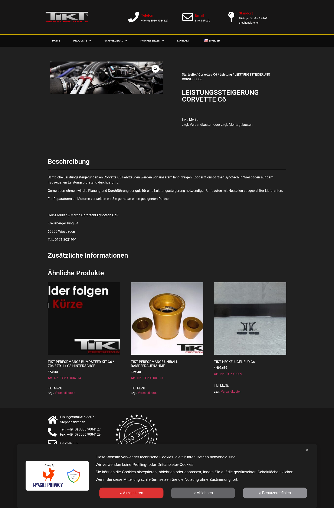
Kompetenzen (152, 40)
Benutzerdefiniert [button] (275, 493)
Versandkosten (65, 393)
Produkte (82, 40)
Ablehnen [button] (203, 493)
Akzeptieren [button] (131, 493)
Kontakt (183, 40)
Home (56, 40)
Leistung (226, 74)
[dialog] (167, 476)
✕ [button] (307, 450)
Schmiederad (115, 40)
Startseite (189, 74)
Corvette (204, 74)
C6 (215, 74)
